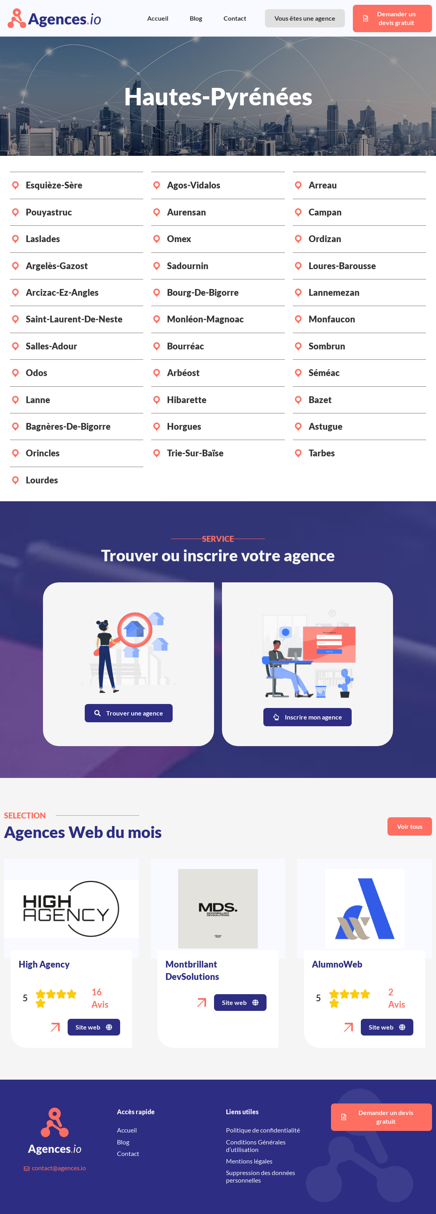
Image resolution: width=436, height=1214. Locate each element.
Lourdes (42, 480)
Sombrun (327, 346)
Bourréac (185, 346)
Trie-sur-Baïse (195, 453)
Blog (196, 18)
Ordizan (325, 238)
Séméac (324, 372)
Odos (36, 372)
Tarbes (322, 453)
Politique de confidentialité (263, 1130)
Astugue (326, 426)
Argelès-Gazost (57, 265)
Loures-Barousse (342, 265)
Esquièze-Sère (54, 185)
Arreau (323, 185)
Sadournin (187, 265)
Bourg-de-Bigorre (203, 292)
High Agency (44, 964)
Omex (179, 238)
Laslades (43, 238)
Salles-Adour (51, 346)
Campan (325, 212)
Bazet (320, 399)
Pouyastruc (49, 212)
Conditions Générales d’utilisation (256, 1145)
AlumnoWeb (337, 964)
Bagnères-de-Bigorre (68, 426)
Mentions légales (249, 1161)
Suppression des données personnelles (260, 1176)
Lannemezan (334, 292)
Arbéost (183, 372)
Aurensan (186, 212)
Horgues (184, 426)
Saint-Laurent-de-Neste (74, 319)
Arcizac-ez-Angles (62, 292)
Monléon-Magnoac (205, 319)
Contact (235, 18)
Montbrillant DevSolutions (192, 970)
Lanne (38, 399)
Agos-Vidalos (193, 185)
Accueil (157, 18)
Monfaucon (332, 319)
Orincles (43, 453)
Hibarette (186, 399)
